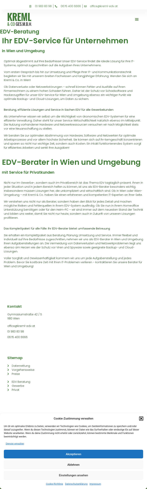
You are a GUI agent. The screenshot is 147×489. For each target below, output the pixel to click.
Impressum (95, 484)
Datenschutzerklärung (76, 484)
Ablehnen (73, 464)
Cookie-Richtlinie (54, 484)
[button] (141, 418)
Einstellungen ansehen (73, 475)
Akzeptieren (73, 454)
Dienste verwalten (15, 443)
